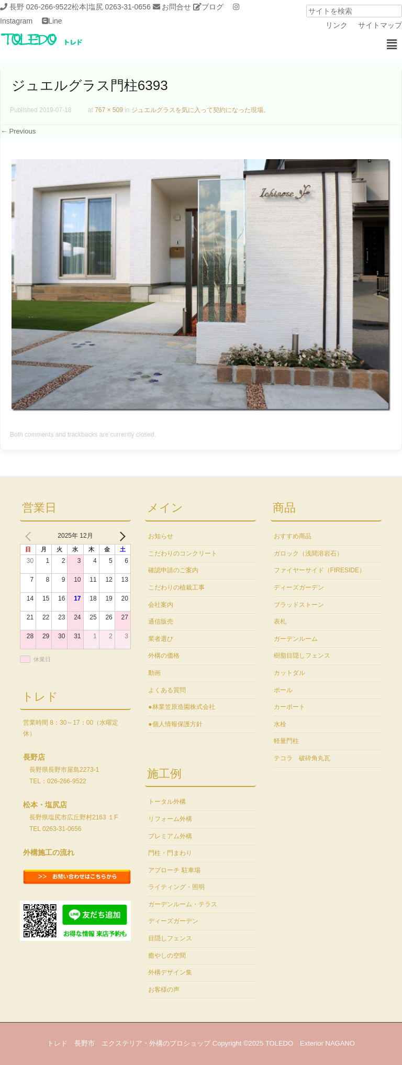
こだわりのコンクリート (182, 553)
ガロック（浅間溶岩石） (308, 553)
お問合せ (176, 7)
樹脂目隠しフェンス (302, 655)
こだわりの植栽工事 (176, 587)
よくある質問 (167, 690)
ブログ (213, 7)
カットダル (289, 672)
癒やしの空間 (167, 955)
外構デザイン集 (170, 972)
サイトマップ (380, 25)
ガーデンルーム (296, 638)
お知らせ (160, 536)
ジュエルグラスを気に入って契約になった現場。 (200, 110)
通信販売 (160, 621)
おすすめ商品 (292, 536)
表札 (280, 621)
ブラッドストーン (299, 604)
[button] (391, 44)
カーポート (289, 707)
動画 (154, 672)
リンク (337, 25)
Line (55, 21)
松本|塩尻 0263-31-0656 (111, 7)
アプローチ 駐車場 (174, 870)
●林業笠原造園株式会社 (181, 707)
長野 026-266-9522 (40, 7)
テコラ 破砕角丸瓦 (302, 758)
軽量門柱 (286, 741)
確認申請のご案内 (173, 570)
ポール (283, 690)
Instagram (16, 21)
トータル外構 (167, 801)
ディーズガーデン (173, 921)
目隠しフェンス (170, 938)
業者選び (160, 638)
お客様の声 (164, 989)
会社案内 (160, 604)
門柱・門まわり (170, 853)
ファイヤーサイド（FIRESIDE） (319, 570)
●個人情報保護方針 (175, 724)
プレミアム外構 (170, 836)
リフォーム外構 (170, 819)
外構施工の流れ (48, 852)
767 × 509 (109, 110)
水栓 (280, 724)
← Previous (18, 131)
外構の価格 (164, 655)
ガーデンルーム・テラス (182, 904)
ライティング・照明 (176, 887)
